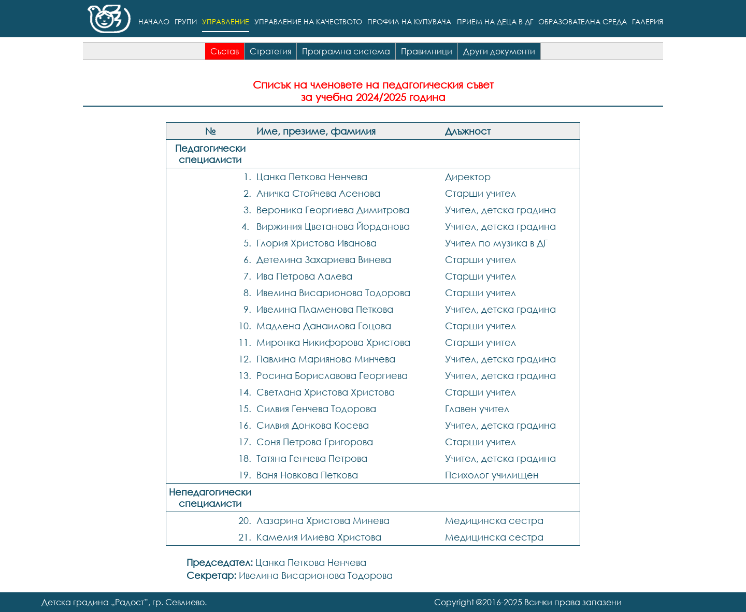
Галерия (647, 21)
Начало (153, 21)
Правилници (426, 51)
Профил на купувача (409, 21)
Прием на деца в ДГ (495, 21)
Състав (224, 51)
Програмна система (346, 51)
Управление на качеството (308, 21)
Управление (225, 21)
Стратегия (270, 51)
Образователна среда (582, 21)
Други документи (499, 51)
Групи (186, 21)
